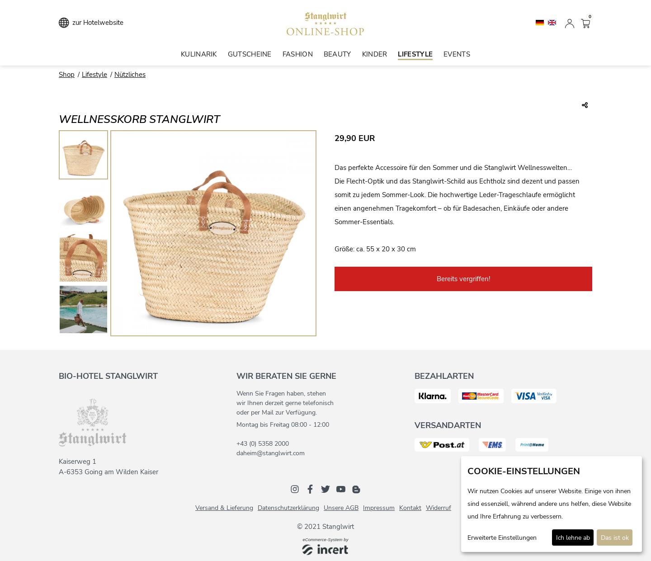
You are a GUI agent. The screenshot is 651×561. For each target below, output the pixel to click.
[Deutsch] (541, 22)
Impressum (379, 508)
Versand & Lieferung (224, 508)
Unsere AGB (341, 508)
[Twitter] (325, 488)
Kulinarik (199, 54)
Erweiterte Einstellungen (502, 537)
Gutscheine (250, 54)
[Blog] (356, 488)
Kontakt (410, 508)
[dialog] (551, 504)
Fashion (298, 54)
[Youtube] (340, 488)
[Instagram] (294, 488)
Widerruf (438, 508)
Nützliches (130, 74)
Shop (67, 74)
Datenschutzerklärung (288, 508)
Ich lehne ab (573, 537)
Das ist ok (615, 537)
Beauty (337, 54)
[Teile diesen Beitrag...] (584, 106)
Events (456, 54)
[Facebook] (310, 488)
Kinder (374, 54)
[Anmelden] (569, 22)
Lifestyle (415, 54)
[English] (552, 22)
